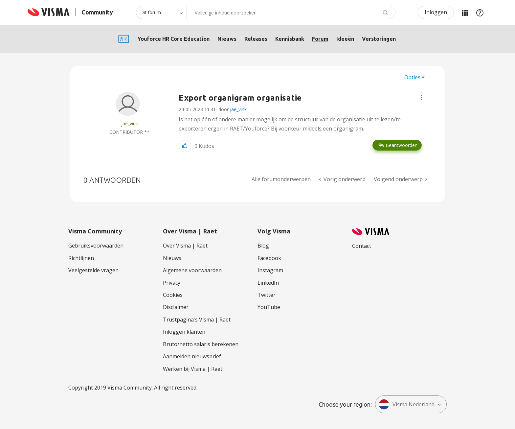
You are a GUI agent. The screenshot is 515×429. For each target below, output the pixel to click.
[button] (421, 97)
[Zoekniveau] (161, 12)
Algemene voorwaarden (192, 270)
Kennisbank (289, 39)
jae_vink (238, 109)
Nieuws (226, 39)
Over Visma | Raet (185, 245)
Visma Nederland (407, 404)
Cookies (173, 294)
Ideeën (345, 39)
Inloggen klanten (184, 331)
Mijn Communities (464, 12)
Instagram (270, 270)
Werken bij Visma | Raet (192, 368)
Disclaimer (176, 307)
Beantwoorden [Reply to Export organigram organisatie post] (401, 145)
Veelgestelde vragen (93, 270)
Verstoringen (379, 39)
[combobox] (291, 12)
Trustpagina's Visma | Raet (197, 319)
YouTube (269, 307)
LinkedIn (268, 282)
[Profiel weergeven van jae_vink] (129, 123)
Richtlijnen (81, 258)
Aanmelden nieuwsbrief (192, 356)
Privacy (171, 282)
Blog (263, 245)
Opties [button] (412, 77)
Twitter (267, 294)
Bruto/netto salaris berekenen (200, 344)
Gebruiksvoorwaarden (95, 245)
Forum (320, 39)
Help (479, 12)
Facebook (269, 258)
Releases (255, 39)
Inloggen (436, 12)
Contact (361, 246)
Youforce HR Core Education (174, 39)
